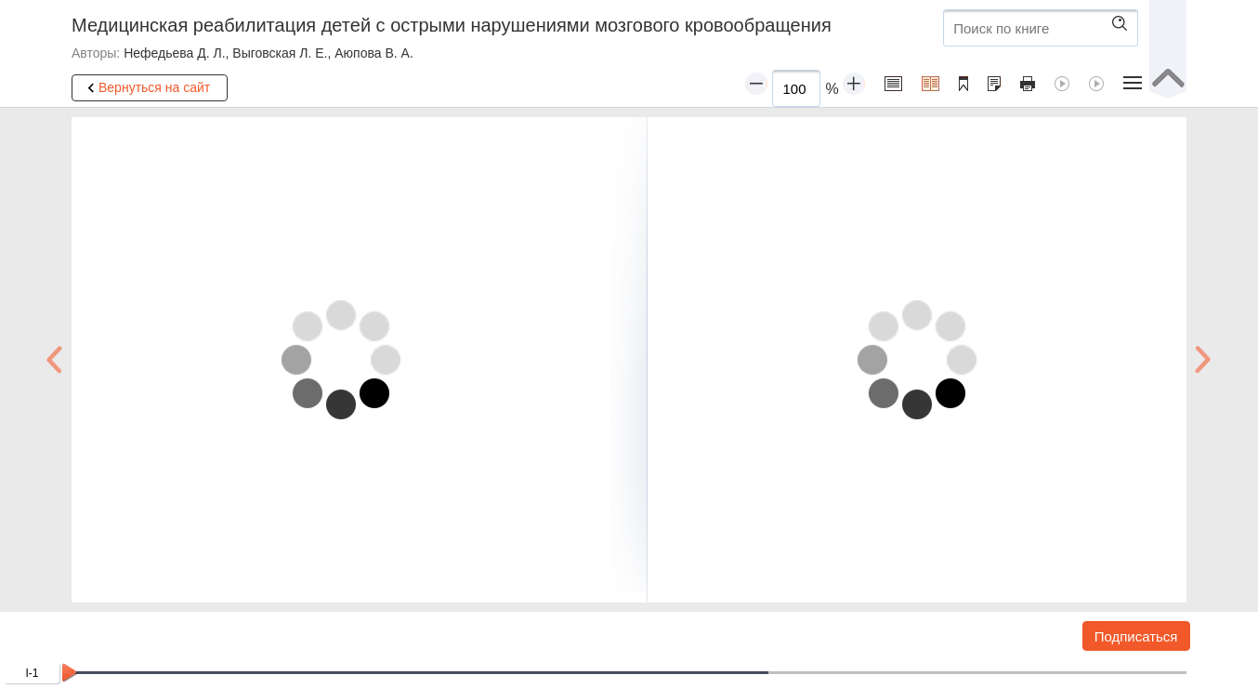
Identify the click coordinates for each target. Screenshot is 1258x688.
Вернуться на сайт (146, 88)
